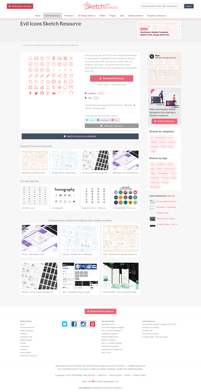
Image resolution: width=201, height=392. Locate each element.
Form (170, 146)
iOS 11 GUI (65, 353)
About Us (23, 349)
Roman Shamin (116, 105)
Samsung (155, 182)
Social (165, 182)
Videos (102, 15)
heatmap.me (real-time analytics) (107, 388)
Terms (127, 375)
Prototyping (24, 346)
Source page (100, 108)
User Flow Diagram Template (72, 327)
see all (170, 196)
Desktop (154, 146)
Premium (69, 15)
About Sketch (25, 353)
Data (122, 15)
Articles (23, 343)
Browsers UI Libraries (166, 207)
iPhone (165, 178)
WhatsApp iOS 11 (68, 324)
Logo (153, 151)
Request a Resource (156, 15)
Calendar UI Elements (69, 346)
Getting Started (135, 15)
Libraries (23, 334)
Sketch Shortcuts (27, 331)
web (96, 98)
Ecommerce (170, 169)
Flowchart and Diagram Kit (71, 349)
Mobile (154, 142)
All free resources (27, 327)
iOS (152, 164)
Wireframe (160, 137)
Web (159, 169)
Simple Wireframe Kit (69, 337)
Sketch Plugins (26, 340)
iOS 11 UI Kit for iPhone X (71, 331)
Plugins (112, 15)
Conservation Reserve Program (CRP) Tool (175, 201)
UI (152, 137)
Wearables (163, 173)
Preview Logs (162, 213)
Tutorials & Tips (26, 337)
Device (163, 142)
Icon (170, 137)
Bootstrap (155, 187)
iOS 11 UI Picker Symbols (71, 343)
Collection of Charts (68, 334)
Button (172, 142)
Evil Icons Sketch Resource (50, 25)
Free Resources (52, 15)
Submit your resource (28, 356)
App (152, 169)
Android (160, 164)
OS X (173, 173)
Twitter (129, 105)
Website (88, 108)
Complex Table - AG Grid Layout (171, 224)
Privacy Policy (139, 375)
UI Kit (169, 164)
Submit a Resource (164, 121)
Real (163, 146)
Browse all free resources (100, 311)
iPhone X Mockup (68, 340)
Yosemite (155, 178)
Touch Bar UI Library (165, 218)
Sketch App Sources (86, 375)
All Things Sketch (87, 15)
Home (38, 15)
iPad (173, 178)
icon (101, 93)
